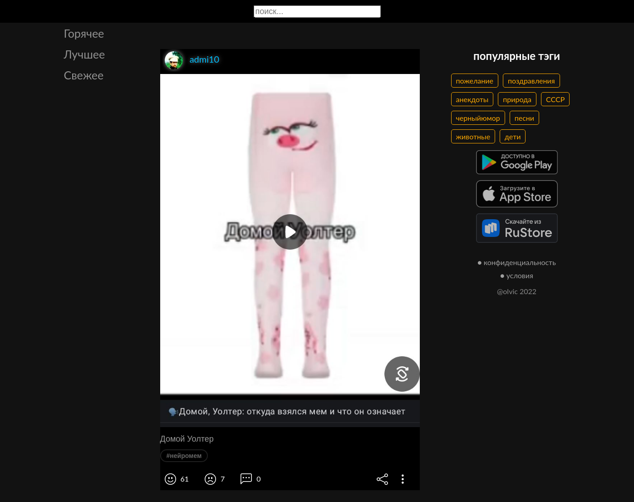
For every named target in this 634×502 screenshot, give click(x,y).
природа (517, 99)
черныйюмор (478, 117)
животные (473, 136)
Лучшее (84, 54)
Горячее (84, 33)
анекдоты (472, 99)
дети (513, 136)
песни (524, 117)
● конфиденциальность (516, 262)
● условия (516, 275)
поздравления (531, 80)
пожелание (474, 80)
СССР (555, 99)
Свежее (84, 75)
